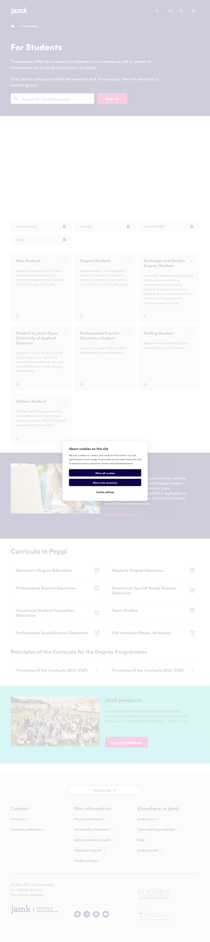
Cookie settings (105, 487)
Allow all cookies (86, 477)
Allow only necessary (123, 477)
